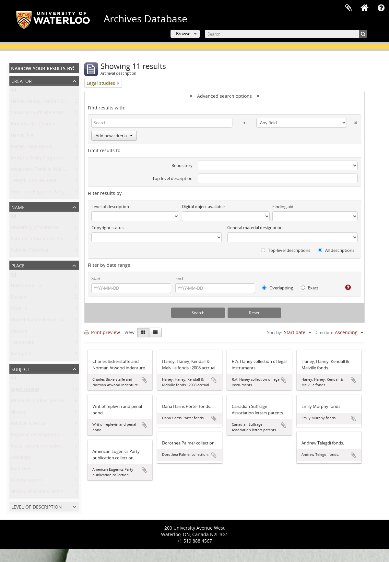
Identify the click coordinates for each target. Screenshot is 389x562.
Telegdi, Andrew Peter (34, 182)
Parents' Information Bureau (41, 240)
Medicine (21, 470)
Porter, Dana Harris (31, 148)
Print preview (102, 332)
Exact (309, 288)
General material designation (255, 227)
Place (18, 265)
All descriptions (336, 250)
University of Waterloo (35, 229)
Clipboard (348, 8)
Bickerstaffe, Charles (33, 125)
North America (26, 287)
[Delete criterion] (352, 121)
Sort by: (274, 332)
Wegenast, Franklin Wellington (44, 170)
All (13, 91)
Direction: (323, 332)
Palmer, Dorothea (29, 251)
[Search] (286, 34)
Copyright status (107, 227)
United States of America (38, 321)
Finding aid (282, 206)
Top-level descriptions (285, 250)
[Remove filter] (118, 83)
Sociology (21, 458)
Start (96, 278)
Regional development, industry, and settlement (63, 436)
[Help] (345, 287)
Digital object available (203, 206)
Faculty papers (26, 481)
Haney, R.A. (23, 136)
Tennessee (22, 344)
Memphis (21, 355)
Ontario (19, 310)
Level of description (36, 506)
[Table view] (155, 332)
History (18, 413)
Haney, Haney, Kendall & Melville (46, 102)
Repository (182, 165)
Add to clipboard (144, 380)
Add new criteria (114, 136)
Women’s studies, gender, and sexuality (53, 402)
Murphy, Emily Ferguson (37, 159)
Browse (183, 34)
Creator (21, 80)
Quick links (381, 8)
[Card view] (143, 332)
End (179, 278)
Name (18, 206)
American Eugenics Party (38, 193)
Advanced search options (224, 96)
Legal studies (25, 391)
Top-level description (172, 178)
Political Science (28, 425)
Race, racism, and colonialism (43, 447)
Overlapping (277, 288)
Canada (19, 332)
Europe (18, 298)
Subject (20, 368)
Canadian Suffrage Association (44, 114)
